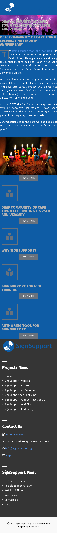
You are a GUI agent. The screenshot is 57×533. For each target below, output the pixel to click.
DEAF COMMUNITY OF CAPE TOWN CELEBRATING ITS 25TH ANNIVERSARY (26, 211)
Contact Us (11, 499)
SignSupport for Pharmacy (20, 395)
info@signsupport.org (18, 448)
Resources (11, 495)
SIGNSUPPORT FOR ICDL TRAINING (22, 288)
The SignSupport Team (18, 485)
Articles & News (14, 490)
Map (8, 455)
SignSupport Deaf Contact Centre (25, 399)
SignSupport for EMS (17, 385)
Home (8, 376)
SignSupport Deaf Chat (18, 404)
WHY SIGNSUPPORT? (19, 250)
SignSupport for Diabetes (20, 390)
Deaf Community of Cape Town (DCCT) (33, 51)
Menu (50, 6)
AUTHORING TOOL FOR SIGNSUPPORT (20, 327)
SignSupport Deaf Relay (19, 409)
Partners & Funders (16, 481)
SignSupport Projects (17, 380)
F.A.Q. (8, 504)
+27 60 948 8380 (15, 434)
